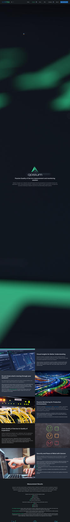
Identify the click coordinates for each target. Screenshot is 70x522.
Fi (13, 2)
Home (28, 2)
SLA (46, 465)
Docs (40, 2)
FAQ (44, 2)
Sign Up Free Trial (64, 2)
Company (50, 2)
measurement (49, 406)
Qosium (33, 2)
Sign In (57, 2)
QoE (2, 438)
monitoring (56, 406)
